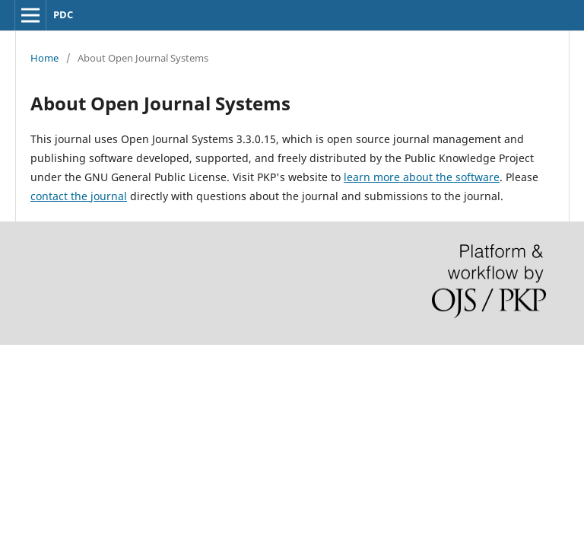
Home (44, 58)
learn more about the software (422, 177)
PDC (63, 14)
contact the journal (78, 196)
